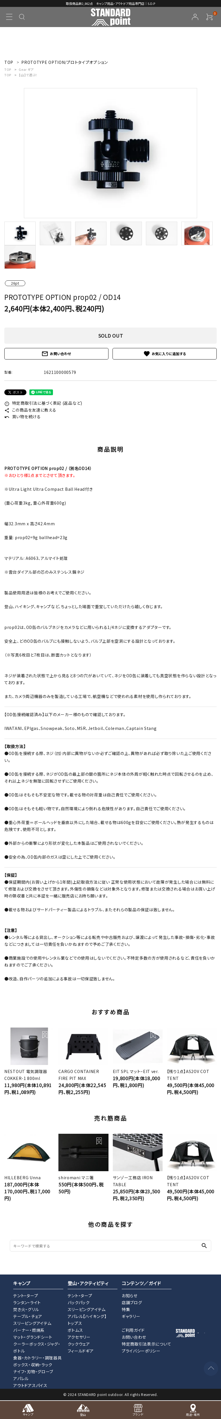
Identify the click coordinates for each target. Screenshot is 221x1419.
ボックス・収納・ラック (32, 1364)
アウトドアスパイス (30, 1385)
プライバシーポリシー (141, 1351)
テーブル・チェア (27, 1316)
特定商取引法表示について (146, 1344)
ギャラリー (131, 1316)
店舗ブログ (132, 1302)
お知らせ (130, 1295)
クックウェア (79, 1344)
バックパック (79, 1302)
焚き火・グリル (26, 1309)
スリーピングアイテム (32, 1323)
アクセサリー (79, 1337)
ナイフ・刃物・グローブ (33, 1371)
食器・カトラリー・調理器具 (37, 1358)
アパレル (21, 1378)
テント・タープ (25, 1295)
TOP (7, 69)
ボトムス (75, 1330)
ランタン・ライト (27, 1302)
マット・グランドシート (32, 1337)
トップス (75, 1323)
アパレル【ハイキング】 (87, 1316)
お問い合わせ (56, 353)
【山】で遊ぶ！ (28, 75)
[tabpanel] (110, 153)
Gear (26, 69)
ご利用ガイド (133, 1330)
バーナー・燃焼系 (29, 1330)
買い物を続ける (22, 416)
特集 (126, 1309)
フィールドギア (81, 1351)
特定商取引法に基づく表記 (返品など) (43, 403)
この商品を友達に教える (30, 410)
